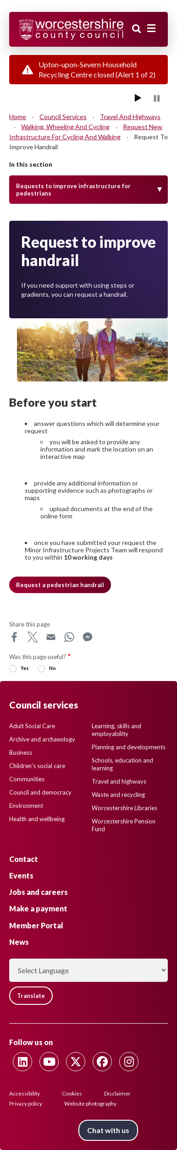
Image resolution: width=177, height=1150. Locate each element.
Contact (23, 859)
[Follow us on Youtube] (49, 1061)
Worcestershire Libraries (124, 808)
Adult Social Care (32, 726)
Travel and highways (130, 116)
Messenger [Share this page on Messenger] (87, 637)
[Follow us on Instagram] (128, 1061)
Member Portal (36, 925)
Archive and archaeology (42, 739)
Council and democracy (40, 792)
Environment (26, 805)
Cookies (72, 1093)
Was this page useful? (37, 656)
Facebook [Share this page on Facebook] (14, 637)
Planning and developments (129, 747)
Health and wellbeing (37, 819)
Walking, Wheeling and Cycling (65, 127)
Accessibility (24, 1093)
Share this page (29, 624)
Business (20, 752)
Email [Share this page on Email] (51, 637)
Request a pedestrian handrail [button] (60, 585)
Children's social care (37, 765)
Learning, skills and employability (116, 729)
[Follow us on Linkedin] (22, 1061)
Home (17, 116)
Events (21, 875)
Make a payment (38, 908)
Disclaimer (117, 1093)
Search (136, 28)
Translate (31, 995)
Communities (26, 779)
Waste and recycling (118, 794)
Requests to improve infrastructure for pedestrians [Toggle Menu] (73, 189)
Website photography (90, 1103)
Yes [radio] (25, 668)
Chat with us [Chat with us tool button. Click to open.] (108, 1130)
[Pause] (156, 98)
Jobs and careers (38, 892)
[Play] (138, 98)
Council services (63, 116)
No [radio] (52, 668)
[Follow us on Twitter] (75, 1061)
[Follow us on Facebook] (102, 1061)
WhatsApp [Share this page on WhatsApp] (69, 637)
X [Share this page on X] (32, 637)
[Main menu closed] (151, 28)
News (19, 941)
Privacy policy (25, 1103)
